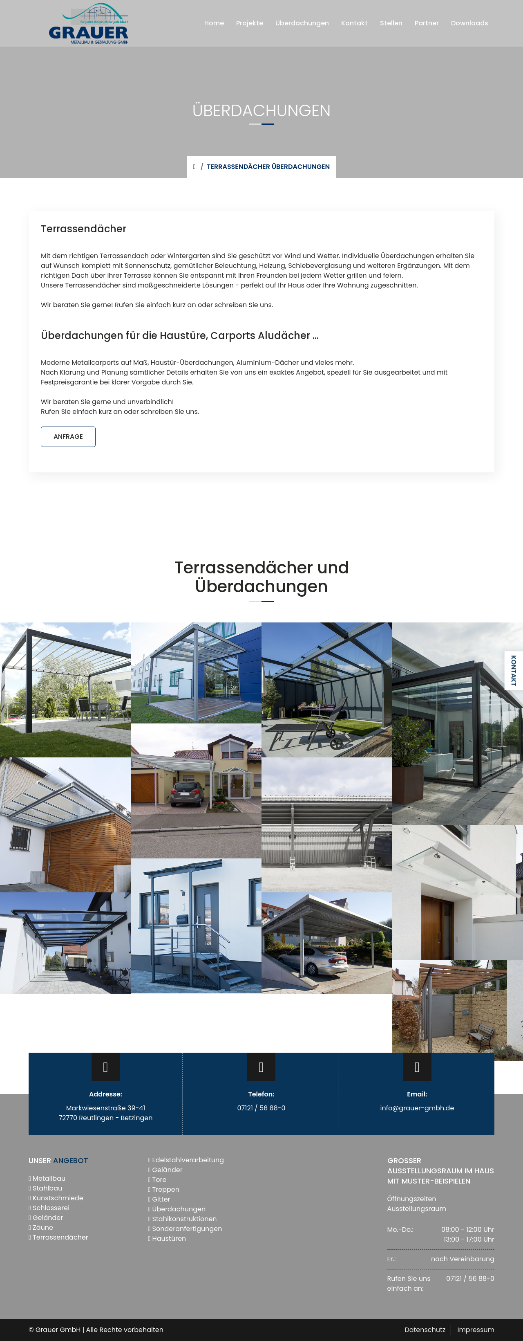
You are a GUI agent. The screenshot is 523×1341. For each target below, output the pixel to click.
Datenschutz (425, 1329)
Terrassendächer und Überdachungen (261, 577)
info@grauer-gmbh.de (417, 1108)
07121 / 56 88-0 (261, 1108)
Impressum (475, 1329)
